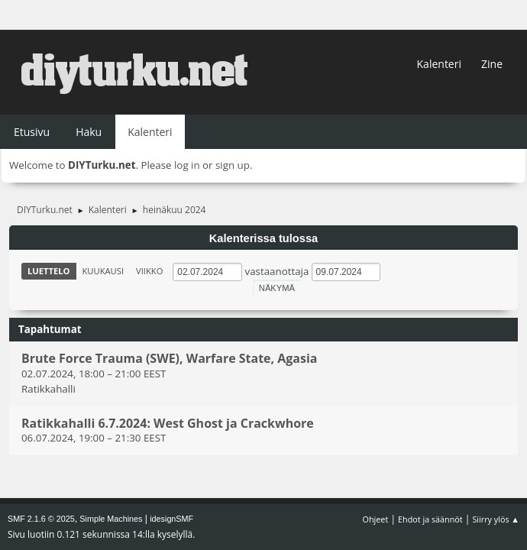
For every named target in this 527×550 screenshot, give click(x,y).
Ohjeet (376, 519)
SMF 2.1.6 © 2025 (41, 518)
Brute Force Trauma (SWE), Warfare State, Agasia (169, 359)
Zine (492, 64)
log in (187, 165)
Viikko (149, 271)
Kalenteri (439, 64)
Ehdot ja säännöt (430, 519)
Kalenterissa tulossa (263, 238)
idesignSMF (171, 518)
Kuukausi (103, 271)
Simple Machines (110, 518)
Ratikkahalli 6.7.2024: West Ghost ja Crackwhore (167, 423)
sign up (232, 165)
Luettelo (48, 271)
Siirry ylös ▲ (495, 519)
